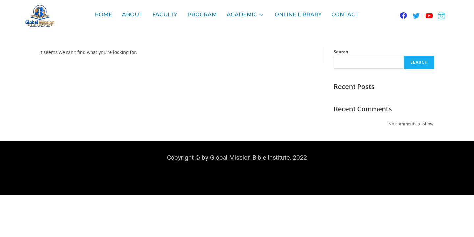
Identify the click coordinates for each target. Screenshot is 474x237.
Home (103, 15)
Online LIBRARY (298, 15)
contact (345, 15)
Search (341, 52)
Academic (246, 15)
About (132, 15)
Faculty (164, 15)
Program (202, 15)
